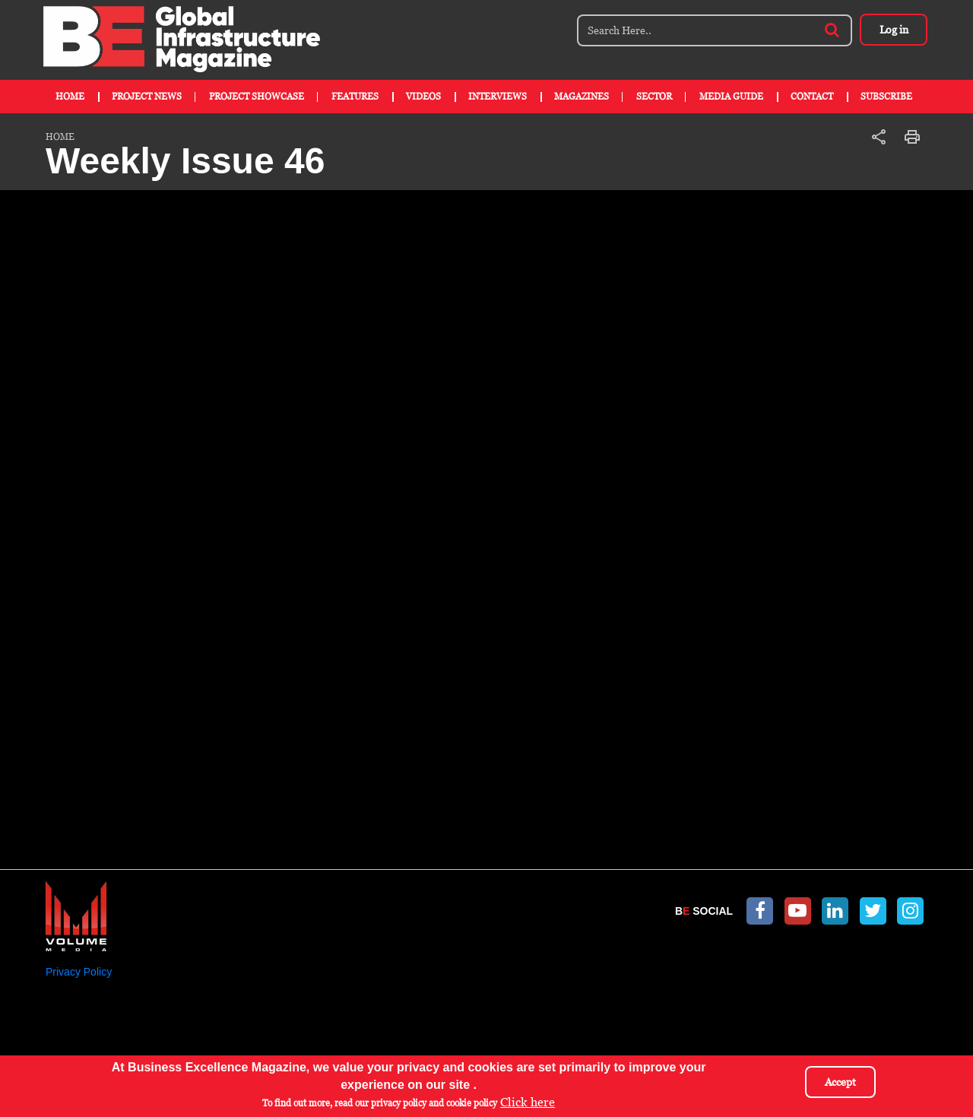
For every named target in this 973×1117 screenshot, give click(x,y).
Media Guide (731, 96)
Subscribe (886, 96)
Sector (654, 96)
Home (69, 96)
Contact (812, 96)
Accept (840, 1082)
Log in (893, 30)
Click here (527, 1102)
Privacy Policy (79, 972)
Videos (423, 96)
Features (355, 96)
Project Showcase (256, 96)
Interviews (497, 96)
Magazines (581, 96)
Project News (147, 96)
